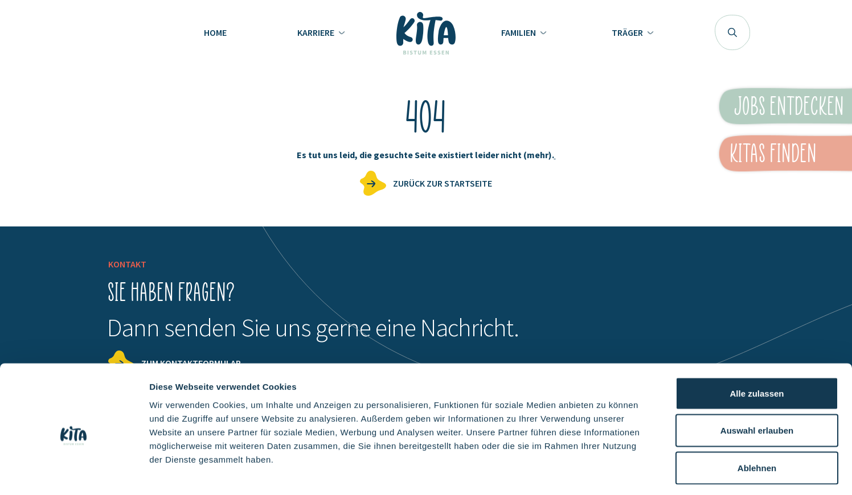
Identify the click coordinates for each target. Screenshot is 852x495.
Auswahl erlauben (756, 383)
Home (215, 32)
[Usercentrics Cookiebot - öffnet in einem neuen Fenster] (74, 472)
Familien (519, 32)
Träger (628, 32)
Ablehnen (757, 420)
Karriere (316, 32)
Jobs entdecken (789, 106)
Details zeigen (605, 472)
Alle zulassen (757, 345)
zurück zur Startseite (442, 183)
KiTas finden (773, 153)
